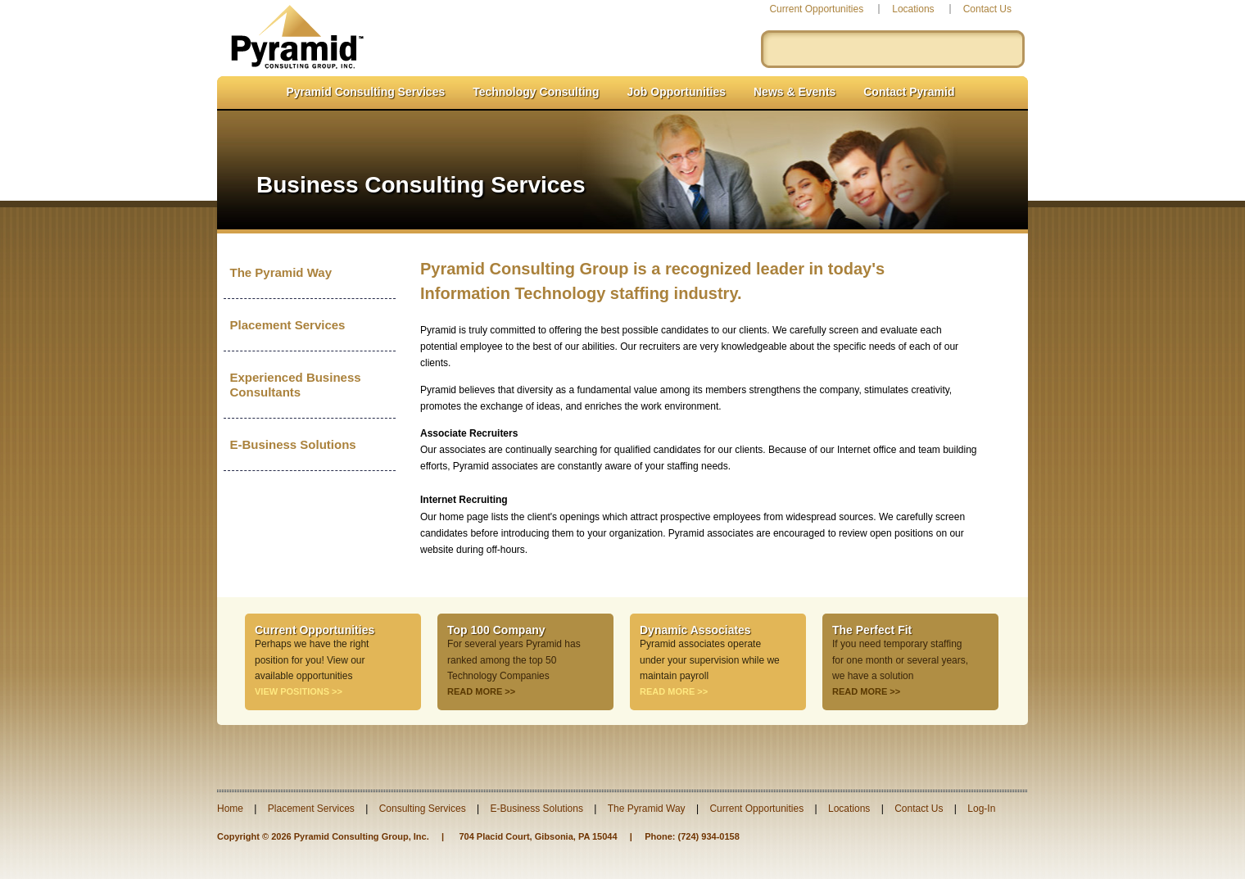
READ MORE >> (481, 691)
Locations (913, 9)
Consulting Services (422, 808)
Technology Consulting (536, 91)
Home (230, 808)
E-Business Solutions (293, 444)
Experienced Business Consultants (295, 384)
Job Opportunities (677, 91)
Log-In (981, 808)
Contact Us (987, 9)
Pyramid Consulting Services (366, 91)
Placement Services (288, 325)
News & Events (794, 91)
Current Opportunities (816, 9)
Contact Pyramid (908, 91)
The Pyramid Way (281, 272)
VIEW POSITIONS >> (298, 691)
